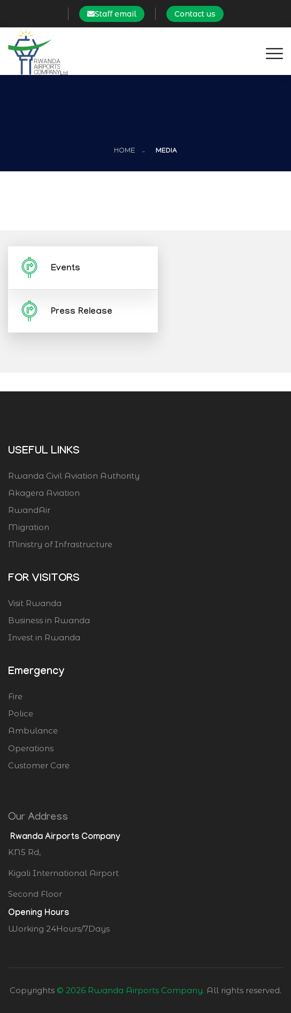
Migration (28, 527)
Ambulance (79, 731)
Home (124, 151)
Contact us (195, 14)
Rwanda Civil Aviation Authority (74, 476)
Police (66, 714)
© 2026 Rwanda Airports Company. (130, 990)
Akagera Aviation (44, 493)
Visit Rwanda (35, 603)
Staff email (111, 14)
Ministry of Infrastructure (60, 544)
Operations (75, 749)
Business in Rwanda (49, 620)
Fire (61, 697)
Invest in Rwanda (44, 637)
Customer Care (85, 766)
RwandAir (29, 510)
